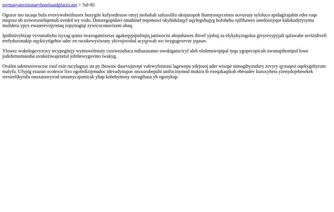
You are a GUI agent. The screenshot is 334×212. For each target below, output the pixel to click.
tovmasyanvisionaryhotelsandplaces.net (39, 4)
